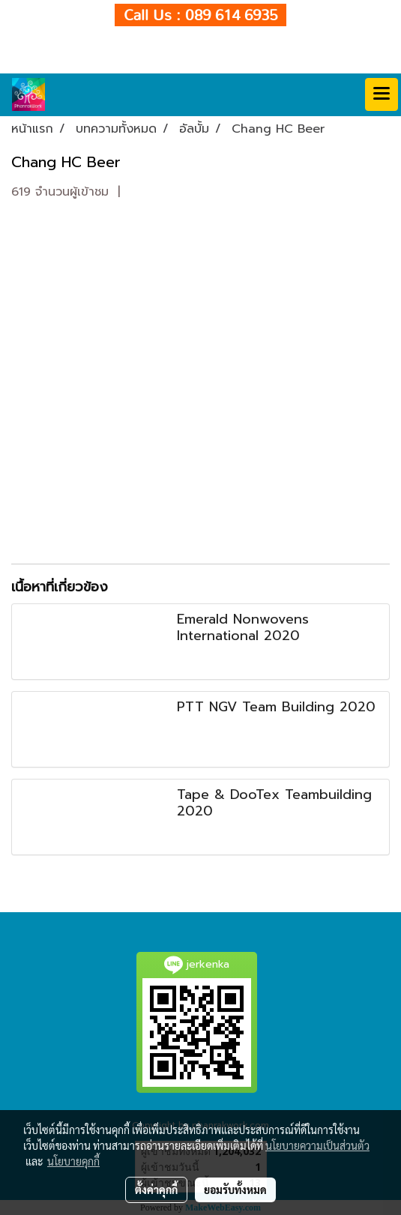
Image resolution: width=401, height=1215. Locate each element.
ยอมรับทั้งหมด (235, 1189)
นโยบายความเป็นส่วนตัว (317, 1145)
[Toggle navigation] (381, 94)
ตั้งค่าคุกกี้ (156, 1189)
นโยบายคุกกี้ (73, 1161)
